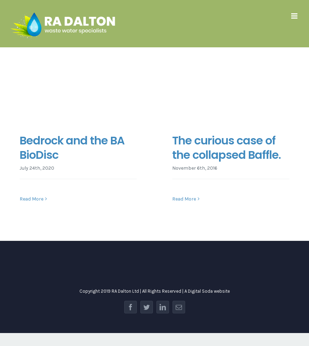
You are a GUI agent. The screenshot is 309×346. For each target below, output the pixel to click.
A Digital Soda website (207, 291)
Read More (31, 199)
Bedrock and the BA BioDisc (72, 148)
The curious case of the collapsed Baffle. (226, 148)
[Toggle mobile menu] (295, 16)
